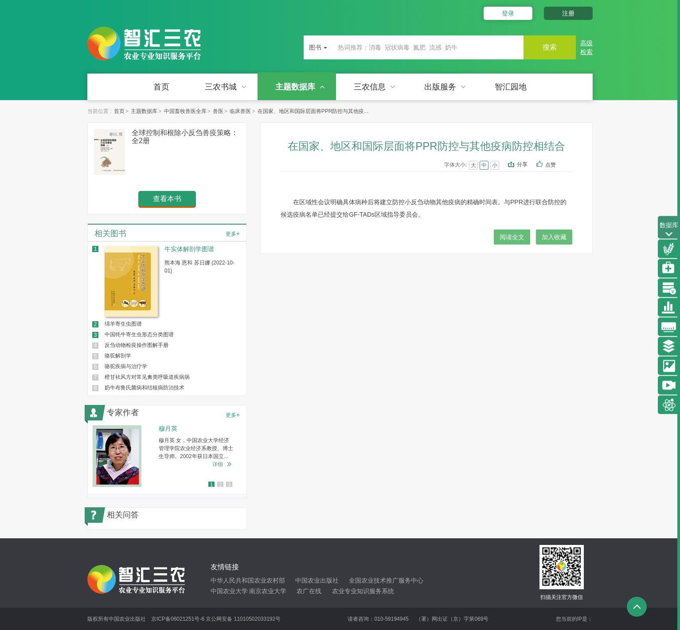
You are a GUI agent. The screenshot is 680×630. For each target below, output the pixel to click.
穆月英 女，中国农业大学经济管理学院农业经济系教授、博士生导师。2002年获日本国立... (196, 448)
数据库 (669, 230)
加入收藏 (554, 237)
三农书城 (225, 86)
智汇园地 (511, 86)
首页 (161, 86)
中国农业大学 (229, 591)
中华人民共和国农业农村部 (248, 580)
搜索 (549, 47)
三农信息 (374, 86)
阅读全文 (512, 237)
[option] (167, 456)
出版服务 (445, 86)
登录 (507, 13)
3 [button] (229, 485)
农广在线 (309, 591)
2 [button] (220, 485)
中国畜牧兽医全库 (185, 111)
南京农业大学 (267, 591)
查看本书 (167, 198)
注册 (568, 13)
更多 (233, 233)
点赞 (556, 165)
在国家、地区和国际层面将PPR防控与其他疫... (313, 111)
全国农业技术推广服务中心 (386, 580)
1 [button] (211, 485)
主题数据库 (300, 86)
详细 (217, 464)
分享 (522, 164)
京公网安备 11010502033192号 (243, 619)
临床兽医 (240, 111)
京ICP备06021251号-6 (177, 619)
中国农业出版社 (317, 580)
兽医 (218, 111)
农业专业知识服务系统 (363, 591)
